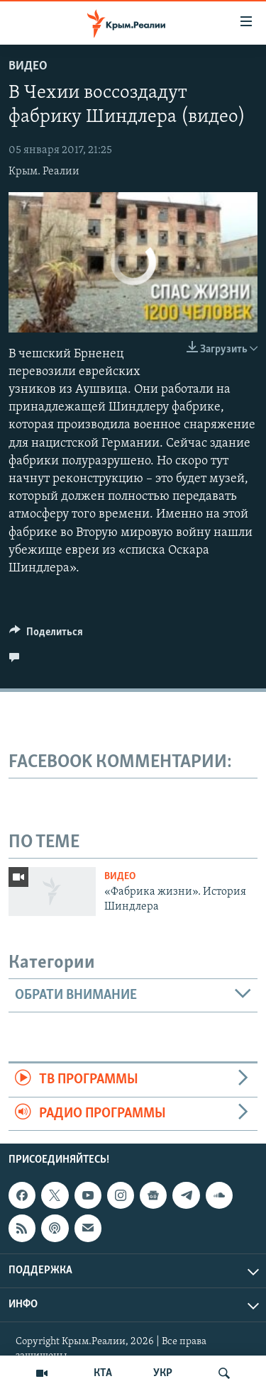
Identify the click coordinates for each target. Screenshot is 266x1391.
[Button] (46, 635)
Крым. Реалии (44, 171)
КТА (103, 1373)
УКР (162, 1373)
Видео (28, 66)
